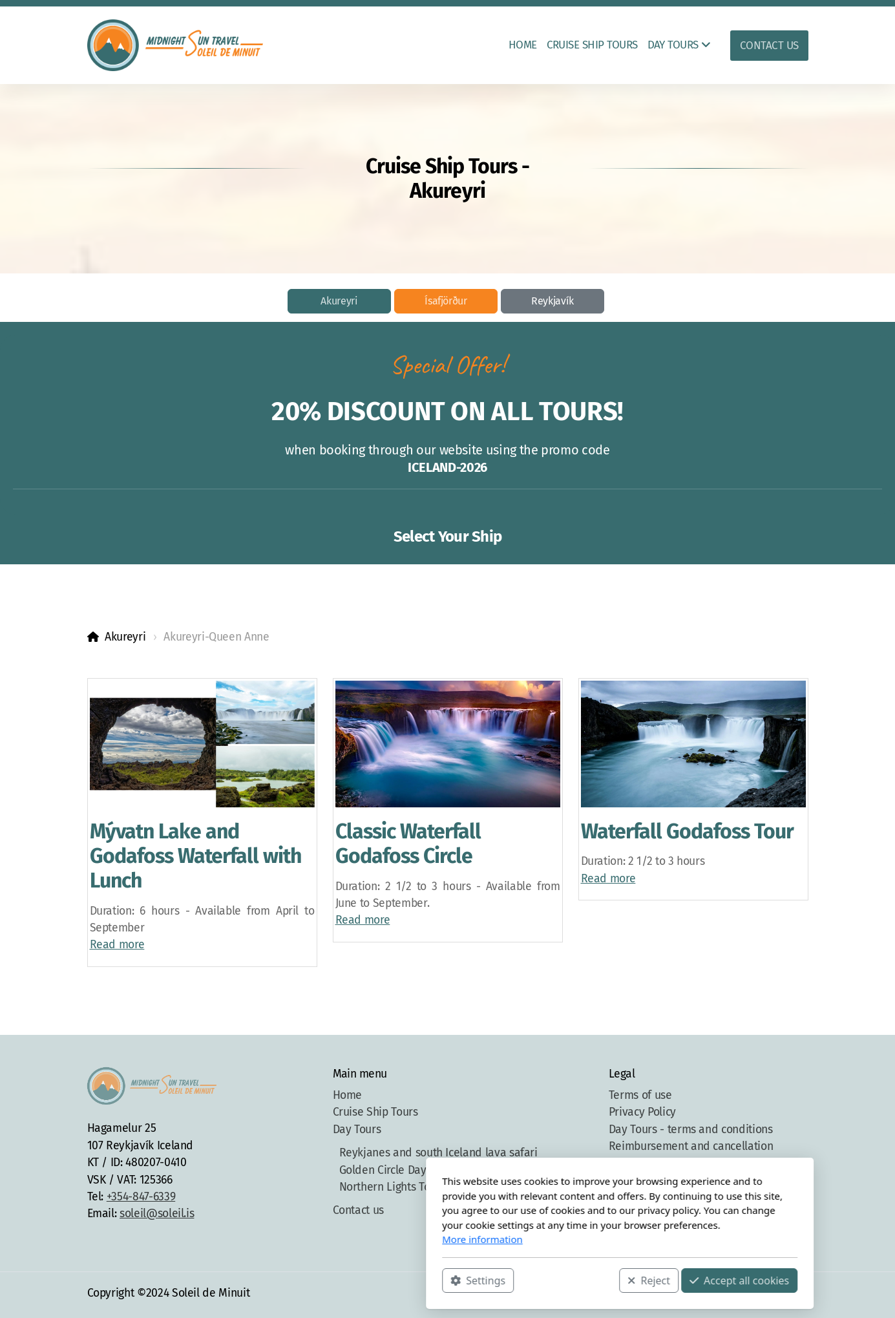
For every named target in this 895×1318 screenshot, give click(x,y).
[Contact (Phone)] (779, 1294)
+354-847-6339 (141, 1197)
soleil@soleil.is (157, 1213)
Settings (306, 1280)
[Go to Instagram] (760, 1294)
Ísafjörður (446, 301)
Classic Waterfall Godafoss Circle (408, 843)
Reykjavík (552, 301)
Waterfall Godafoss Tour (687, 831)
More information (310, 1239)
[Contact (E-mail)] (798, 1294)
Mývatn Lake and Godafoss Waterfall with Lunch (196, 856)
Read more (117, 944)
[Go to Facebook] (740, 1294)
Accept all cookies (566, 1280)
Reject (477, 1280)
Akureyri (339, 301)
